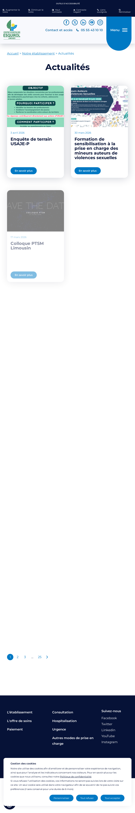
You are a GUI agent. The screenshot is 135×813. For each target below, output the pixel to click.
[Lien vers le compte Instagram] (100, 22)
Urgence (59, 729)
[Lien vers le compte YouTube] (92, 22)
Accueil (13, 53)
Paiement (15, 729)
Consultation (62, 712)
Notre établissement (38, 53)
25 (39, 657)
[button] (13, 11)
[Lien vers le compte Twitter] (75, 22)
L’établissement (20, 712)
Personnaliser (61, 798)
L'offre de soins (19, 721)
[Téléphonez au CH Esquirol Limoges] (89, 30)
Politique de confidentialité (75, 776)
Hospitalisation (64, 721)
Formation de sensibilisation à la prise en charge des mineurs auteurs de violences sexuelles (96, 148)
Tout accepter (112, 798)
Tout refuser (87, 798)
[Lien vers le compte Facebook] (66, 22)
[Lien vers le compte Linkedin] (83, 22)
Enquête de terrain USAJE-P (31, 141)
